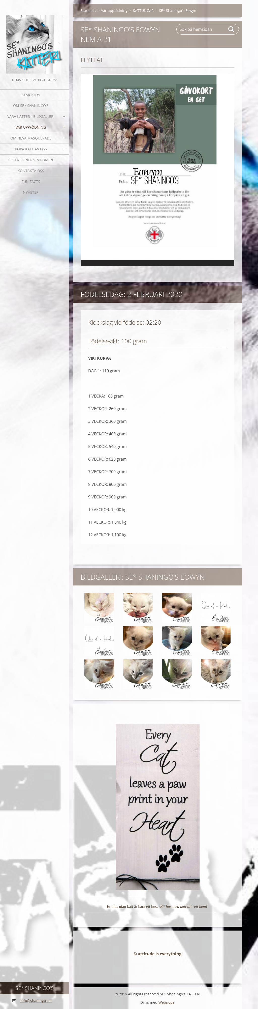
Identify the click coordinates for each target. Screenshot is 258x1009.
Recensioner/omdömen (30, 159)
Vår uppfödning (31, 127)
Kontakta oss (31, 170)
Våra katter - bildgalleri (30, 116)
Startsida (31, 94)
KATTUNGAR (143, 10)
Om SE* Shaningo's (31, 105)
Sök (231, 29)
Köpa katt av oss (31, 149)
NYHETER (31, 192)
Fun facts (31, 181)
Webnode (166, 1002)
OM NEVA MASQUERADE (30, 138)
